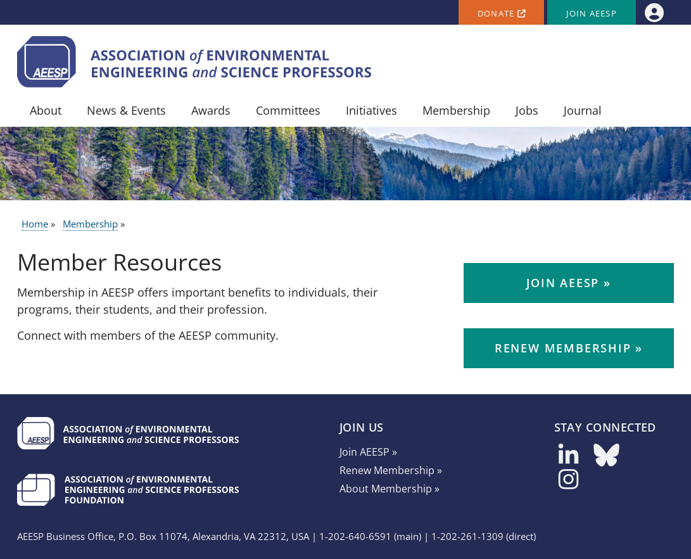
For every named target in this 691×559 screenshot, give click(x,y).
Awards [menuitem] (211, 110)
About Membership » (389, 489)
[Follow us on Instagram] (568, 483)
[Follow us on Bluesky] (606, 458)
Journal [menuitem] (583, 110)
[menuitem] (654, 12)
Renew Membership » (390, 470)
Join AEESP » (368, 452)
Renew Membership (563, 348)
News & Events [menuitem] (126, 110)
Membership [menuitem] (456, 110)
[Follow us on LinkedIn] (568, 458)
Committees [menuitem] (288, 110)
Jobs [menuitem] (527, 110)
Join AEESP (591, 13)
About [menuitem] (45, 110)
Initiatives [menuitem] (371, 110)
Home (35, 223)
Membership (90, 223)
